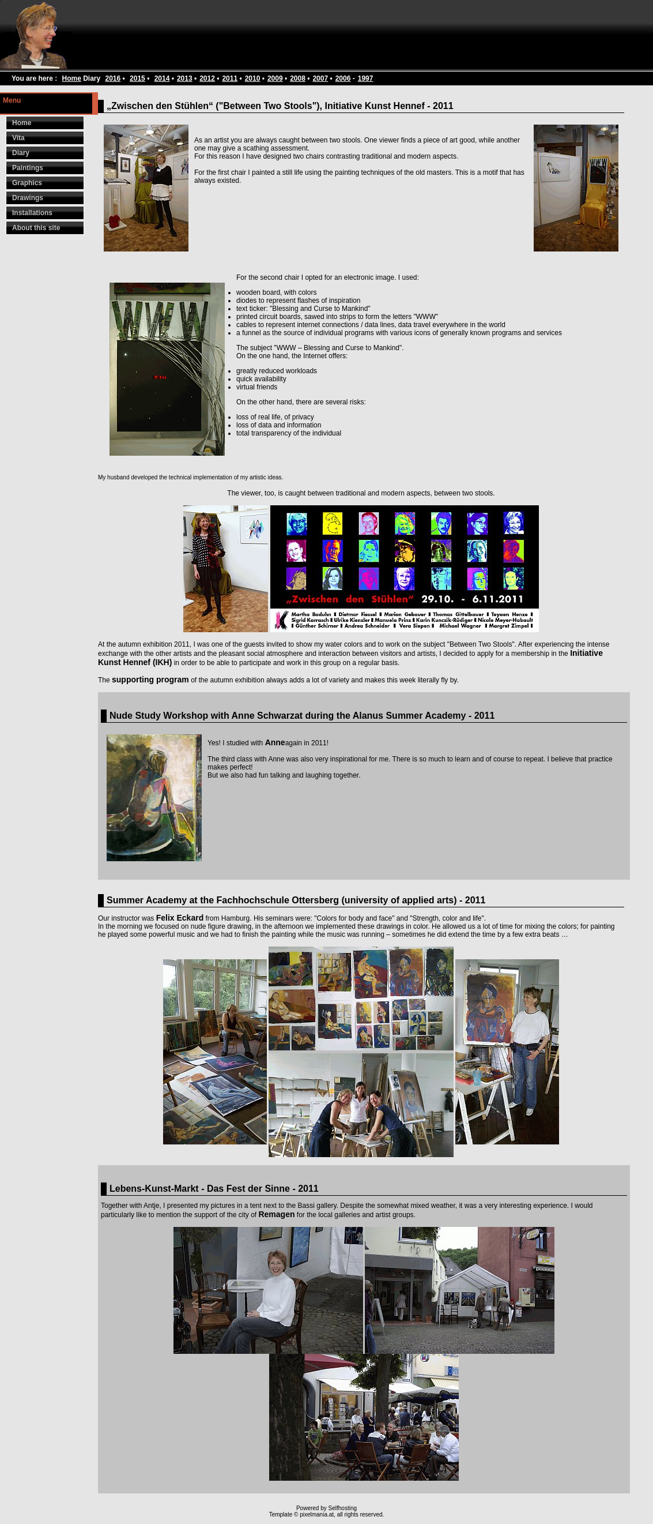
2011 (229, 78)
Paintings (27, 168)
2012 (207, 78)
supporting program (150, 679)
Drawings (27, 198)
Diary (20, 153)
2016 (113, 78)
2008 (297, 78)
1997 (365, 78)
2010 (253, 78)
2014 (162, 78)
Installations (32, 213)
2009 (275, 78)
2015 (137, 78)
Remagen (276, 1214)
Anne (275, 742)
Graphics (27, 183)
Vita (18, 138)
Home (71, 78)
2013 (184, 78)
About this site (36, 228)
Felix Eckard (180, 917)
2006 (343, 78)
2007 (320, 78)
